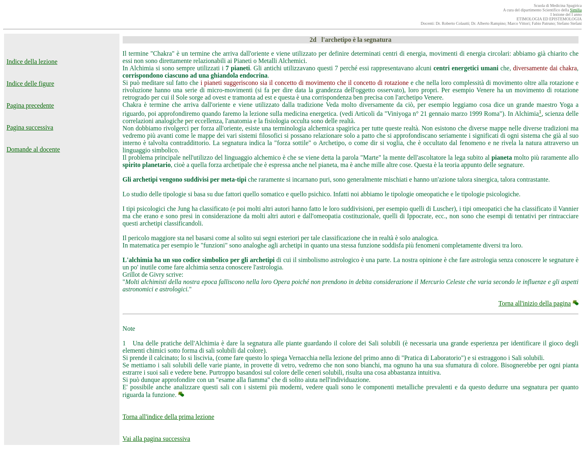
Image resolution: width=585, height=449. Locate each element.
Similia (576, 10)
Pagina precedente (30, 105)
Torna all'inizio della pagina (534, 303)
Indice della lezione (31, 61)
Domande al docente (33, 149)
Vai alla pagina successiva (157, 438)
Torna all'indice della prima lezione (168, 416)
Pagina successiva (29, 127)
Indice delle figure (30, 83)
